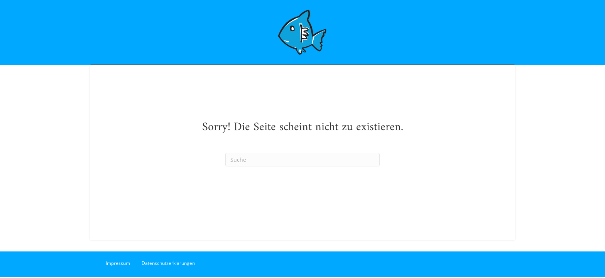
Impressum (118, 263)
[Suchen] (302, 159)
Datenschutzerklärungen (168, 263)
